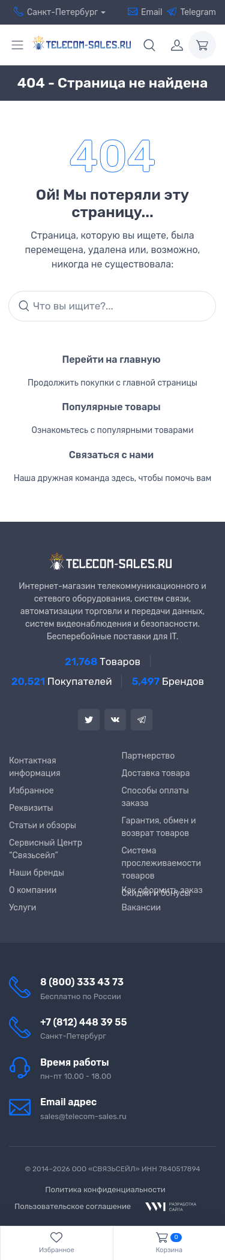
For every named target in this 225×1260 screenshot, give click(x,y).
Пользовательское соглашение (72, 1206)
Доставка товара (156, 773)
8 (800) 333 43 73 (82, 982)
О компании (32, 890)
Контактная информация (35, 767)
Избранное (31, 791)
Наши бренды (36, 873)
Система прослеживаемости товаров (161, 863)
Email (145, 12)
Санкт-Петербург (53, 12)
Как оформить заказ (162, 890)
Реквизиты (31, 808)
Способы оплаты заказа (155, 797)
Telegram (191, 12)
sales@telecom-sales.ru (83, 1116)
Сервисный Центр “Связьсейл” (45, 849)
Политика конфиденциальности (105, 1189)
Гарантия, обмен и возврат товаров (159, 827)
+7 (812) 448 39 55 (83, 1022)
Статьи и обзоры (42, 825)
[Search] (112, 306)
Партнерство (148, 756)
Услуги (22, 908)
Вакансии (141, 908)
